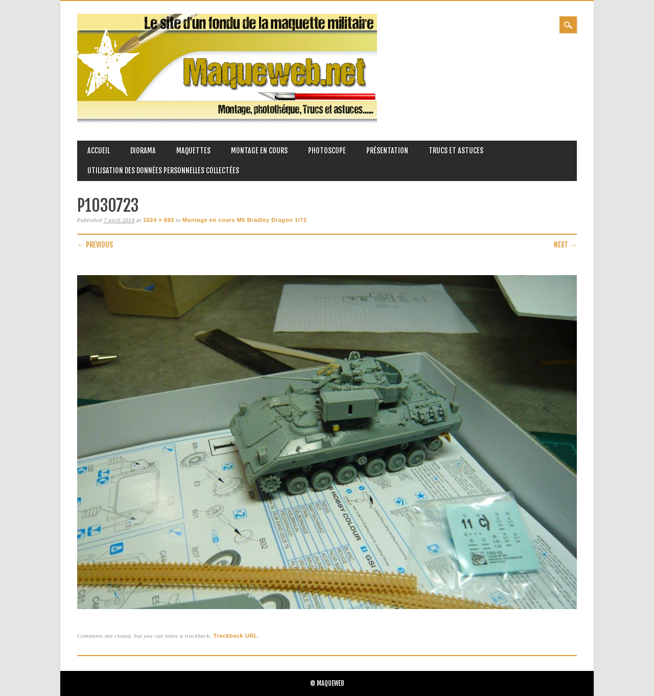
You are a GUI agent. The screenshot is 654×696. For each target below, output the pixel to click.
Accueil (98, 150)
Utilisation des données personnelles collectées (163, 170)
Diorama (143, 150)
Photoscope (327, 150)
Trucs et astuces (456, 150)
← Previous (95, 244)
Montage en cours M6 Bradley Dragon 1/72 (244, 220)
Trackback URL (235, 636)
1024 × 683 (158, 220)
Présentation (387, 150)
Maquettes (193, 150)
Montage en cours (259, 150)
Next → (565, 244)
